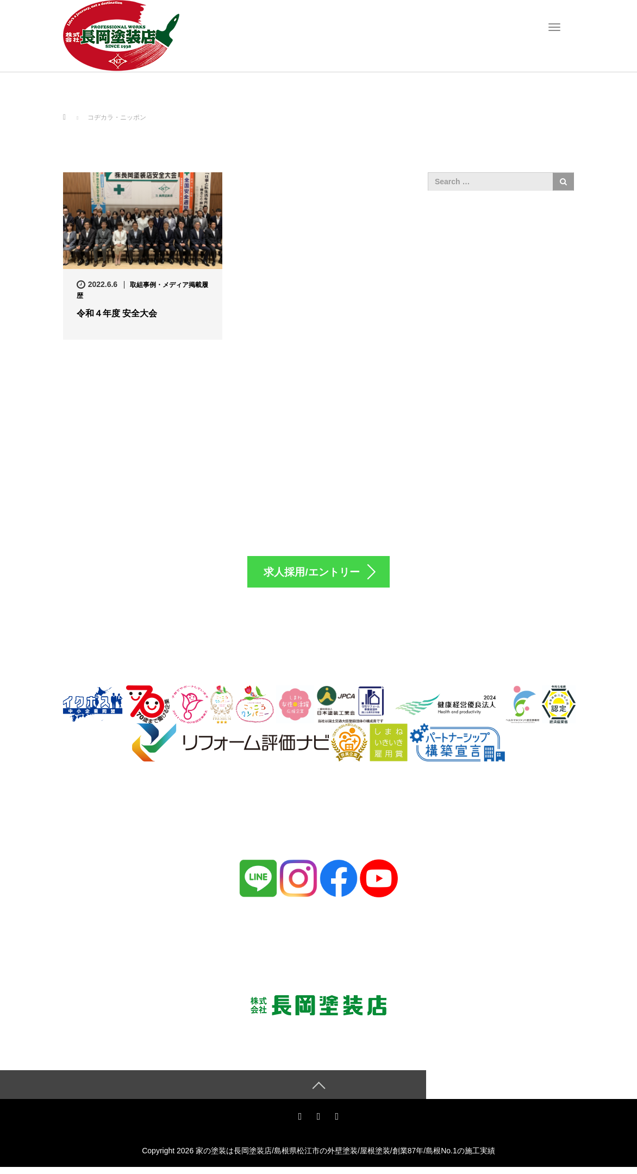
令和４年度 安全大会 (117, 313)
